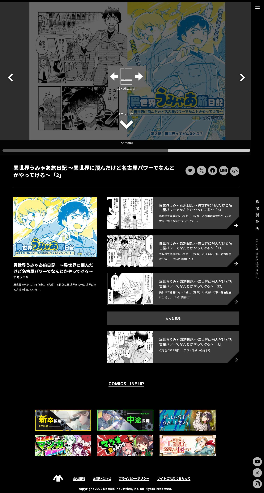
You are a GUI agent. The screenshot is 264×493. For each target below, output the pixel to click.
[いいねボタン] (188, 168)
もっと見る (172, 316)
